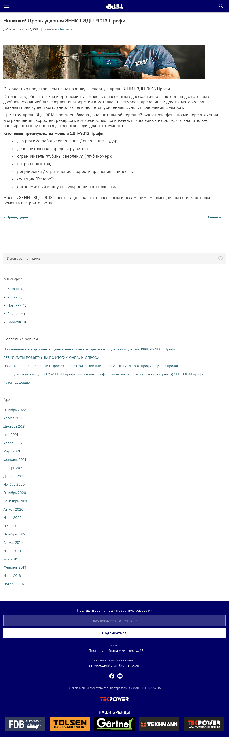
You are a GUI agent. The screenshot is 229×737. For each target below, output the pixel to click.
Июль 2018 (12, 575)
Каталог (14, 288)
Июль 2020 (12, 517)
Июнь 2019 (12, 550)
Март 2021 (11, 451)
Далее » (214, 217)
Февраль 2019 (14, 567)
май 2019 (10, 559)
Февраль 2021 (14, 459)
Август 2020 (13, 509)
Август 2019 (13, 542)
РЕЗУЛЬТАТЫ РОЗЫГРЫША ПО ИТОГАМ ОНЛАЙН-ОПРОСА (51, 357)
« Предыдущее (15, 217)
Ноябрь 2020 (14, 484)
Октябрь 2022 (14, 409)
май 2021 (10, 434)
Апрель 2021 (13, 443)
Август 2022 (13, 418)
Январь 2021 (13, 467)
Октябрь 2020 (14, 492)
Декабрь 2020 (15, 476)
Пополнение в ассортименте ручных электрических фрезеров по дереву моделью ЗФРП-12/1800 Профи (89, 349)
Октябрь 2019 (14, 534)
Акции (12, 297)
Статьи (13, 313)
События (15, 322)
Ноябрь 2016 (13, 584)
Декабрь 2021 (14, 426)
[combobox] (114, 258)
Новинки (66, 29)
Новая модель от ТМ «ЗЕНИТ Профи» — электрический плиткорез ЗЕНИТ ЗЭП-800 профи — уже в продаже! (93, 365)
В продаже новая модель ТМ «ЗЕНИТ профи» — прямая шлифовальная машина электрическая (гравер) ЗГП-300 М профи (103, 374)
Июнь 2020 (12, 526)
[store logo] (114, 6)
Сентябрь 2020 (15, 501)
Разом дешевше (16, 382)
